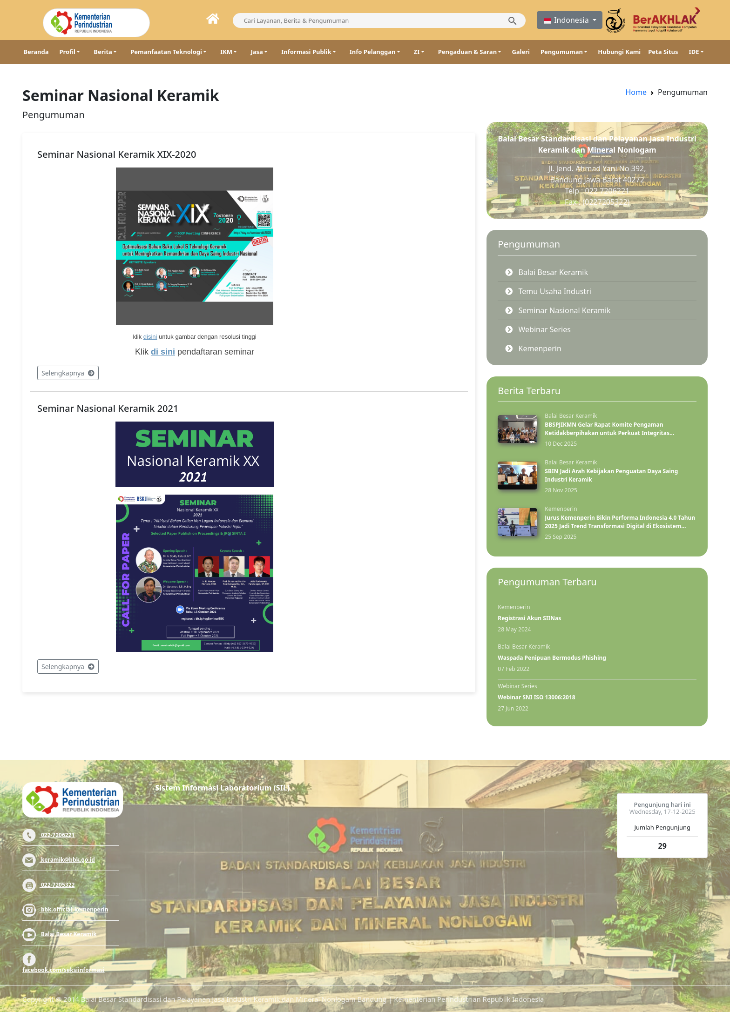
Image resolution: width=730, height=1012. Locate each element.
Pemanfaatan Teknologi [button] (166, 51)
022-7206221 (48, 835)
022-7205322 (48, 885)
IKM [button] (226, 51)
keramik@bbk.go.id (58, 860)
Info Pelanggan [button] (373, 51)
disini (150, 336)
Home (636, 92)
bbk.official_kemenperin (65, 909)
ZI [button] (417, 51)
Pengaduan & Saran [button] (467, 51)
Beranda (35, 51)
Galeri (521, 51)
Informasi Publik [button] (306, 51)
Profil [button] (67, 51)
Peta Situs (663, 51)
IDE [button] (694, 51)
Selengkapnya (68, 373)
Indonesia (567, 20)
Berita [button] (103, 51)
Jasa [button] (256, 51)
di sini (163, 351)
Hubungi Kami (619, 51)
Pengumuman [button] (562, 51)
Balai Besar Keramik (59, 934)
